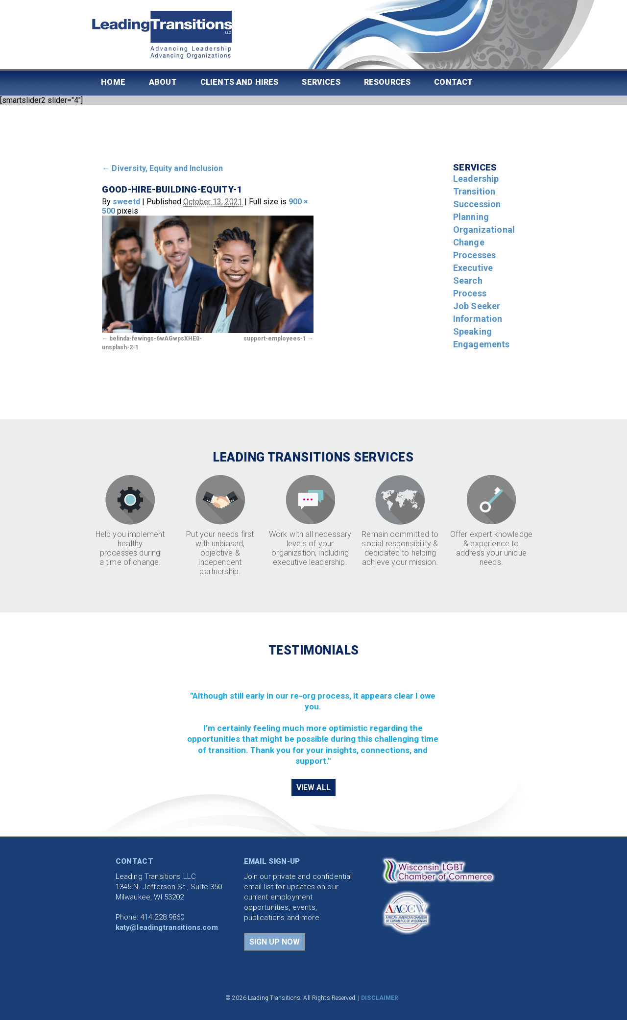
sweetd (126, 201)
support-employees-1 (274, 338)
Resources (387, 82)
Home (113, 82)
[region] (314, 717)
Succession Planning (477, 210)
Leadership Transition (476, 184)
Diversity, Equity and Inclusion (162, 168)
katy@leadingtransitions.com (167, 927)
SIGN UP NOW (274, 942)
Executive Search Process (473, 280)
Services (321, 82)
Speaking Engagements (481, 337)
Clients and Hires (239, 82)
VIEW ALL (313, 787)
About (163, 82)
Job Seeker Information (478, 312)
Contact (453, 82)
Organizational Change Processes (484, 242)
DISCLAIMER (379, 998)
